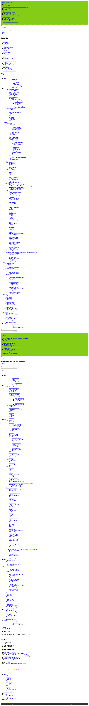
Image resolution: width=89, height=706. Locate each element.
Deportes (5, 49)
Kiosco (5, 57)
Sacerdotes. (11, 281)
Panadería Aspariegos (14, 207)
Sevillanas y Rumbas (16, 152)
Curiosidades (9, 271)
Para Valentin (12, 251)
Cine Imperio (12, 119)
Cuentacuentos (15, 148)
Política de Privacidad (20, 704)
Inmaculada (11, 227)
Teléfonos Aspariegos (11, 322)
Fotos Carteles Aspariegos (12, 309)
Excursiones (17, 104)
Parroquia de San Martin (20, 107)
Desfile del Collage (16, 143)
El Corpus (11, 154)
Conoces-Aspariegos (13, 283)
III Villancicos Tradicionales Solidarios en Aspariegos (21, 186)
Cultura (5, 122)
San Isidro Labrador (13, 139)
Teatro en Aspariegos (19, 105)
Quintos (11, 172)
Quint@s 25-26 (6, 5)
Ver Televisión (6, 17)
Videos (7, 690)
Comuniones (12, 165)
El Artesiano (12, 118)
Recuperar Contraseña (11, 698)
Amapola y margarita (13, 243)
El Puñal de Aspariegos (14, 273)
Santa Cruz (5, 4)
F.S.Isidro (8, 687)
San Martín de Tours (13, 159)
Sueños (10, 226)
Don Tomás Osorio (16, 99)
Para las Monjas (12, 206)
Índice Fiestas (9, 123)
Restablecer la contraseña (17, 327)
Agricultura (6, 43)
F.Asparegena (9, 682)
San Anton (11, 125)
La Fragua (11, 201)
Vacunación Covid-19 (8, 69)
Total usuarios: (6, 646)
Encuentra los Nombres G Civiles (10, 22)
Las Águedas (12, 134)
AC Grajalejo (6, 42)
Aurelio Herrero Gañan (14, 92)
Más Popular (6, 59)
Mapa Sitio (14, 87)
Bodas (10, 168)
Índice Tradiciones (10, 162)
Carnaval (11, 176)
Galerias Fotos (6, 675)
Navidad (11, 216)
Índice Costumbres (10, 169)
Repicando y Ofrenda (16, 144)
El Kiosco (5, 693)
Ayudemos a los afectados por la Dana (11, 15)
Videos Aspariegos (10, 311)
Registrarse (8, 697)
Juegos (4, 56)
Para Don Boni (12, 193)
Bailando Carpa (15, 147)
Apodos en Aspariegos (14, 177)
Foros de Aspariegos (10, 263)
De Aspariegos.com (7, 48)
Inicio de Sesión (9, 695)
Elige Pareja (11, 279)
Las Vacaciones (12, 203)
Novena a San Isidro (16, 140)
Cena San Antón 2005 (16, 128)
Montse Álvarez (12, 93)
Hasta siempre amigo (13, 237)
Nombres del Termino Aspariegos (16, 277)
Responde (11, 286)
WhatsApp (11, 197)
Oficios (5, 62)
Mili (10, 173)
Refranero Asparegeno (14, 253)
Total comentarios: (7, 645)
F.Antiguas (8, 678)
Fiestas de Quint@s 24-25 (9, 12)
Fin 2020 (11, 217)
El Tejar (11, 113)
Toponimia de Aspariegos (14, 95)
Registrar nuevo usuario (17, 326)
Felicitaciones (6, 52)
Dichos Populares (13, 256)
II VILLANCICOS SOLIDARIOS (16, 184)
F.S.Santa (8, 688)
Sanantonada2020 (16, 129)
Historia (5, 88)
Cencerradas (11, 178)
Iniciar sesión (15, 324)
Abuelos (11, 214)
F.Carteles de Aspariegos (11, 689)
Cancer (10, 241)
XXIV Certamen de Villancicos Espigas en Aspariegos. (15, 7)
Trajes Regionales (13, 181)
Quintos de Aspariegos (14, 234)
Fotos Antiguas (9, 299)
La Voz (10, 208)
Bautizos (11, 164)
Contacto (5, 699)
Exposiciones (9, 297)
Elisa (10, 222)
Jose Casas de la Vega (14, 90)
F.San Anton (9, 685)
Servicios (5, 66)
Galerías (5, 294)
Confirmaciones (12, 167)
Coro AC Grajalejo (7, 20)
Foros (4, 262)
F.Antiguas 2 (9, 679)
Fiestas (4, 53)
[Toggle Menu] (1, 76)
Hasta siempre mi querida (14, 242)
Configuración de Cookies (42, 704)
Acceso (5, 323)
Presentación (14, 79)
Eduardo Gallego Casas (8, 51)
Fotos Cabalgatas (10, 302)
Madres (10, 212)
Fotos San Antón (10, 303)
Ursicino (5, 658)
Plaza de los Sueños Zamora (9, 14)
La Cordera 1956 (12, 257)
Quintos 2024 (12, 248)
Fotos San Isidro (9, 307)
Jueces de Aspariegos (8, 19)
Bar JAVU (8, 316)
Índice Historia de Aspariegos (12, 89)
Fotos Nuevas (9, 298)
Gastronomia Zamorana (13, 657)
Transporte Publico (10, 321)
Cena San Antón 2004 (16, 127)
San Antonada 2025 (7, 10)
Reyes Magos (12, 232)
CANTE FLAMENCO (14, 247)
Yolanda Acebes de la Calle (9, 71)
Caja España (9, 317)
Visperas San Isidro (13, 138)
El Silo (10, 114)
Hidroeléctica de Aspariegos (15, 112)
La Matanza (11, 170)
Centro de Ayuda (7, 46)
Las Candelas (12, 133)
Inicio (4, 78)
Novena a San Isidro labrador (9, 61)
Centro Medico (9, 319)
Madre (10, 204)
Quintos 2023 (12, 239)
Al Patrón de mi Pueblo (14, 198)
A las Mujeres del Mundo (14, 196)
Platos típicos (9, 266)
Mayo (10, 174)
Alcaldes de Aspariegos (14, 97)
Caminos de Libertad (13, 249)
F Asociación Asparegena (12, 308)
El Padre (11, 218)
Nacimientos (12, 163)
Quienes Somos (15, 82)
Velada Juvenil (18, 103)
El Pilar (10, 158)
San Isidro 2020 (12, 213)
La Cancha (11, 117)
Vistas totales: (6, 642)
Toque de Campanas (13, 261)
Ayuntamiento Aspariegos (14, 110)
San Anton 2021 (15, 130)
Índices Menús (6, 54)
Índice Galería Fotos (10, 296)
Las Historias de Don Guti (15, 189)
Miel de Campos (12, 244)
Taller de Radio (6, 8)
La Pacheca (11, 219)
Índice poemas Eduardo (11, 191)
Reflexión (11, 209)
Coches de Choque (16, 149)
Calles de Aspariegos (13, 284)
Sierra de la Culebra (13, 238)
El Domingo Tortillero (14, 182)
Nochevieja (11, 160)
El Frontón (11, 115)
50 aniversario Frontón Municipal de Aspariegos (15, 663)
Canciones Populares (13, 254)
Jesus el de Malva (13, 236)
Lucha (10, 211)
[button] (4, 74)
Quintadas (8, 264)
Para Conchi (11, 228)
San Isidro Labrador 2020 (9, 64)
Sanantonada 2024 (16, 132)
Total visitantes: (7, 644)
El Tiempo (11, 229)
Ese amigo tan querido (14, 199)
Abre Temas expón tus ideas (12, 267)
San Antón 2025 (7, 9)
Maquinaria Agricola (8, 58)
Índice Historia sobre (11, 108)
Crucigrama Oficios (13, 287)
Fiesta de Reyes (12, 124)
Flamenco (11, 224)
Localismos (11, 259)
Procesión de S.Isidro (16, 145)
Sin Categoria (6, 67)
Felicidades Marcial (13, 221)
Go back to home (4, 636)
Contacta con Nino (53, 704)
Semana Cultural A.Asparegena (19, 157)
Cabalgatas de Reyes (19, 100)
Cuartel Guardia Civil (11, 318)
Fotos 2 (8, 301)
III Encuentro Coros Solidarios (16, 187)
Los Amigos (11, 194)
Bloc (4, 269)
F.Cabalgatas (9, 683)
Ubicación (14, 83)
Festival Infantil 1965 (19, 102)
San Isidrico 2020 (7, 63)
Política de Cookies (30, 704)
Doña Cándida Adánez (14, 272)
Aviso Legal (11, 704)
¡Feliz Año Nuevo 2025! (8, 13)
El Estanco (11, 120)
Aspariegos (3, 27)
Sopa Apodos (12, 278)
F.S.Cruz (8, 684)
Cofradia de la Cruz (13, 293)
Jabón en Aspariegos (13, 179)
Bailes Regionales (16, 150)
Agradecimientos (15, 80)
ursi (4, 652)
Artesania (5, 44)
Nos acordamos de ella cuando (16, 233)
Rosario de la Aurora (13, 137)
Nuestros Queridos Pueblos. (15, 192)
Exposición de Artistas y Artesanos (16, 188)
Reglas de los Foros (10, 268)
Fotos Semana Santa (10, 304)
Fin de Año (11, 231)
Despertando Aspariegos (17, 142)
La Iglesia (11, 109)
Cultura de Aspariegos (8, 47)
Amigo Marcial (12, 202)
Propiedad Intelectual (74, 704)
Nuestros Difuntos (13, 223)
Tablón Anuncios (7, 68)
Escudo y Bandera (13, 94)
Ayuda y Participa (18, 85)
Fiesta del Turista (13, 155)
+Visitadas (5, 41)
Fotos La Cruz (9, 306)
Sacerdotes (11, 98)
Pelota (13, 153)
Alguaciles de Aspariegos (9, 18)
